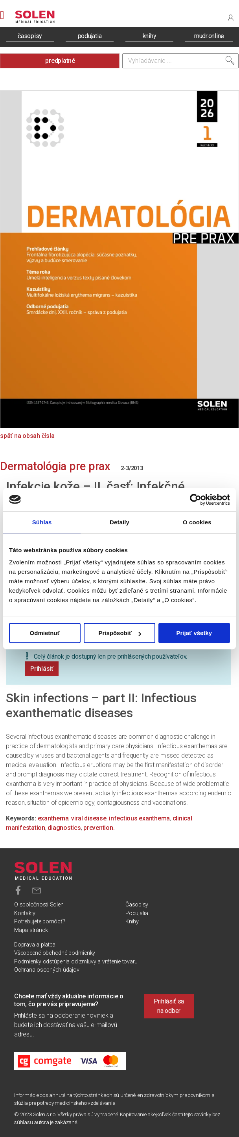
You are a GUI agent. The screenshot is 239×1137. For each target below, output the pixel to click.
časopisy (30, 36)
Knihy (132, 921)
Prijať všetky (194, 633)
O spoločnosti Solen (38, 904)
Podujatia (136, 913)
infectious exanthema (139, 818)
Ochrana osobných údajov (46, 970)
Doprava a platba (34, 944)
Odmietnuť (45, 633)
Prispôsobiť (119, 633)
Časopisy (136, 904)
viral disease (89, 818)
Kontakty (24, 913)
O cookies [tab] (197, 522)
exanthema (53, 818)
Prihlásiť (41, 668)
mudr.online (209, 36)
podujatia (90, 36)
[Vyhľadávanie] (180, 60)
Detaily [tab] (119, 522)
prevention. (98, 827)
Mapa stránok (31, 930)
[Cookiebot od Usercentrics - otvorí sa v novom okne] (195, 499)
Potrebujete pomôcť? (39, 921)
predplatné (60, 60)
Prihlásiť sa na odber (169, 1006)
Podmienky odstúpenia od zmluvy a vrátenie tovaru (76, 961)
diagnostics (64, 827)
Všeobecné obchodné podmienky (54, 953)
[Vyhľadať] (230, 60)
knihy (149, 36)
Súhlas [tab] (42, 522)
